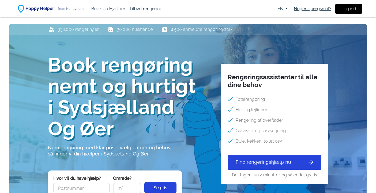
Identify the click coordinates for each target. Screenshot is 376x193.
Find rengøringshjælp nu (274, 162)
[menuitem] (108, 8)
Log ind (348, 8)
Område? (122, 178)
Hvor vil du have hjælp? (77, 178)
